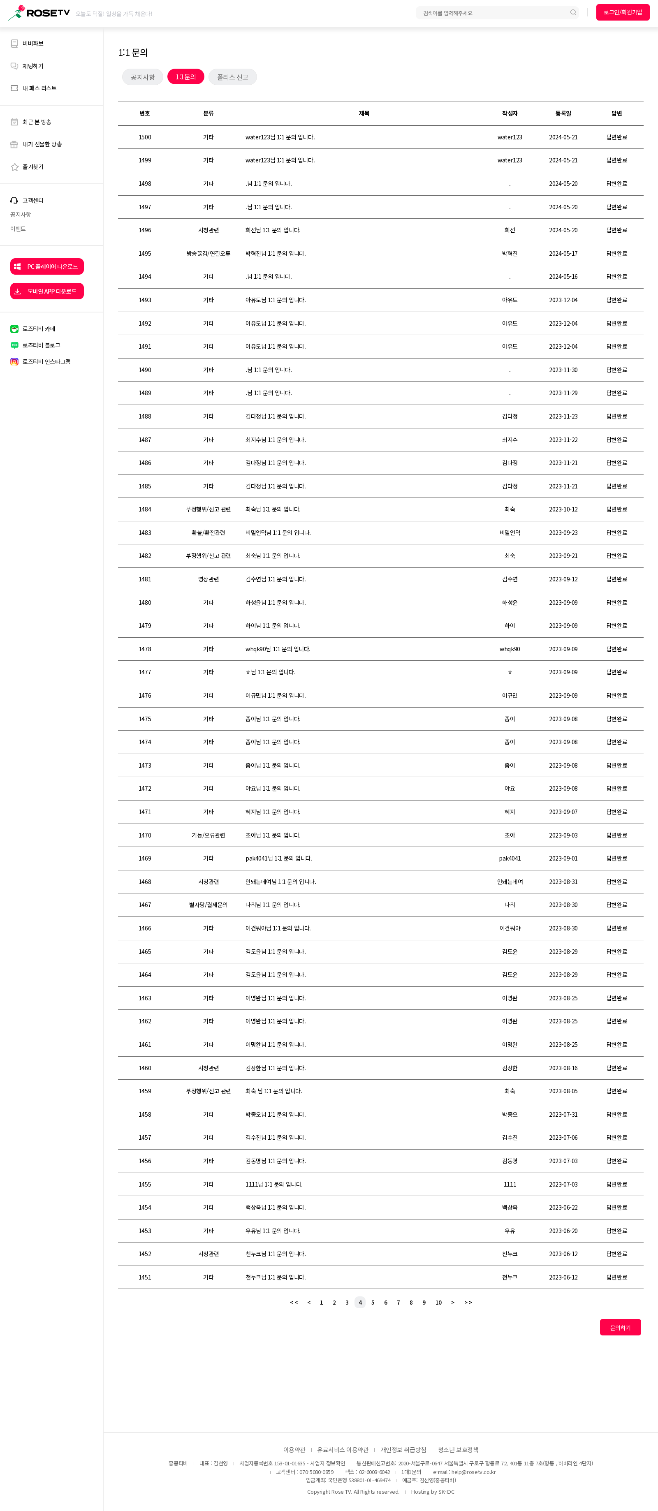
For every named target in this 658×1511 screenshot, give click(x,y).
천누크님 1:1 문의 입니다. (276, 1254)
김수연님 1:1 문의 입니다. (276, 579)
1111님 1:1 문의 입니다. (274, 1184)
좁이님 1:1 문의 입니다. (273, 719)
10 (439, 1302)
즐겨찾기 (33, 166)
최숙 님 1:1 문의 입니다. (274, 1091)
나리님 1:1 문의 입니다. (273, 904)
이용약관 (294, 1449)
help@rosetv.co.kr (474, 1472)
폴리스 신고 (232, 77)
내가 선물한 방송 (42, 144)
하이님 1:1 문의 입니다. (273, 625)
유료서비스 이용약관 (343, 1449)
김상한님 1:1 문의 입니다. (276, 1068)
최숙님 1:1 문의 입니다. (273, 509)
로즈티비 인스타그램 (47, 361)
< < (294, 1302)
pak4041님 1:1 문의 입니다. (279, 858)
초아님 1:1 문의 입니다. (273, 835)
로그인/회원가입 (623, 12)
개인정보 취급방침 (403, 1449)
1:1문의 (186, 76)
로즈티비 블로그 (41, 345)
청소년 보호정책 (458, 1449)
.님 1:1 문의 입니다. (269, 183)
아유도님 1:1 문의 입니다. (276, 300)
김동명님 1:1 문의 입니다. (276, 1161)
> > (468, 1302)
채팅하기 (33, 66)
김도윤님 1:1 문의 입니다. (276, 951)
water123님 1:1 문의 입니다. (280, 137)
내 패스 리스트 (40, 88)
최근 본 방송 (37, 122)
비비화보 (33, 43)
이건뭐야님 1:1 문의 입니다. (278, 928)
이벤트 (18, 228)
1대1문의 (411, 1472)
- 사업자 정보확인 (326, 1463)
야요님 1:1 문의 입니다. (273, 788)
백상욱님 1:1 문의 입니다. (276, 1207)
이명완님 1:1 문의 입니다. (276, 998)
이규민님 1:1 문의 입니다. (276, 695)
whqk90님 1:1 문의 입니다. (278, 649)
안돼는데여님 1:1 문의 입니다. (281, 881)
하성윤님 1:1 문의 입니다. (276, 602)
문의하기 (620, 1328)
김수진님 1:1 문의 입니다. (276, 1137)
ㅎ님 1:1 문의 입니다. (270, 672)
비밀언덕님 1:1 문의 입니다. (278, 532)
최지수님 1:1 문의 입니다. (276, 439)
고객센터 (33, 200)
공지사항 (20, 214)
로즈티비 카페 (39, 328)
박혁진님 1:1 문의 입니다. (276, 253)
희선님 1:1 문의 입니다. (273, 230)
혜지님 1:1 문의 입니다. (273, 812)
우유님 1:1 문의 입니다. (273, 1230)
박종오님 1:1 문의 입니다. (276, 1114)
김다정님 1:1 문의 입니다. (276, 416)
